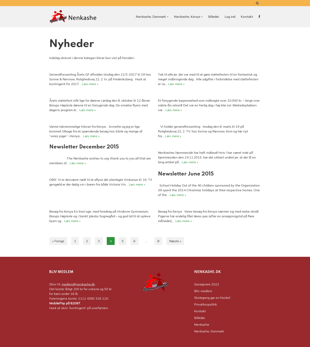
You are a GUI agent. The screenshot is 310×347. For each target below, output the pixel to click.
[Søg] (257, 3)
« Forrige (58, 241)
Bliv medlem (203, 291)
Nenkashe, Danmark (209, 331)
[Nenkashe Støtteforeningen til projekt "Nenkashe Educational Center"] (73, 17)
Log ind (230, 17)
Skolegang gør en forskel (212, 298)
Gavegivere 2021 (206, 284)
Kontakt (247, 17)
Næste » (175, 241)
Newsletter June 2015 (186, 174)
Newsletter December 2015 (84, 147)
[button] (167, 17)
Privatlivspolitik (205, 304)
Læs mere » (90, 84)
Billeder (213, 17)
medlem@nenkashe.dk (78, 284)
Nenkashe (201, 324)
